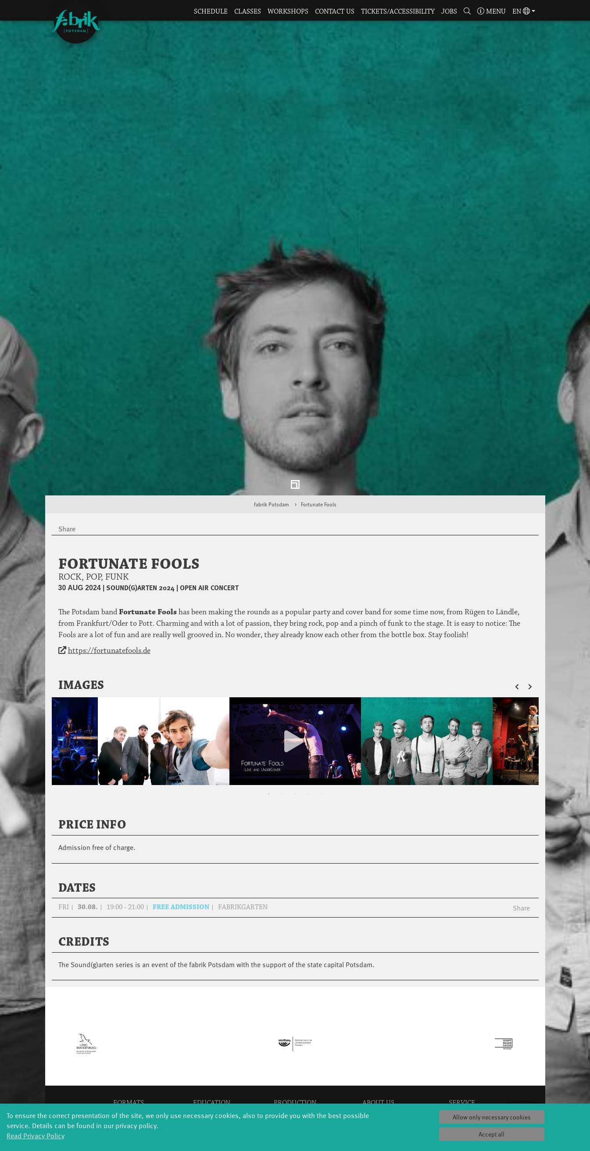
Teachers (212, 1070)
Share (521, 827)
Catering (462, 1044)
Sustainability (378, 1079)
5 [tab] (321, 714)
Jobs (449, 11)
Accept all (491, 1134)
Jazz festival (128, 1044)
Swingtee (128, 1088)
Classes (247, 11)
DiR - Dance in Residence (295, 1097)
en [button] (521, 11)
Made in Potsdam (128, 1062)
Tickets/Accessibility (398, 11)
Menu (491, 11)
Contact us (334, 11)
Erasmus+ (212, 1079)
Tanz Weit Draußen (295, 1070)
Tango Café (128, 1097)
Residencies (295, 1053)
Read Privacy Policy (35, 1135)
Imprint (462, 1088)
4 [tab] (308, 714)
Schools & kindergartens (212, 1044)
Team (378, 1070)
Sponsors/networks (378, 1062)
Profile (378, 1035)
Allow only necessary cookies (492, 1117)
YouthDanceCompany (212, 1035)
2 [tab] (282, 714)
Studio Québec (295, 1062)
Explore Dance (295, 1035)
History (378, 1044)
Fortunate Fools (318, 424)
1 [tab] (269, 714)
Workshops (288, 11)
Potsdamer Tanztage (128, 1079)
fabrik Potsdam (271, 424)
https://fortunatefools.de (109, 571)
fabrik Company (295, 1079)
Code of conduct (378, 1088)
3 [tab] (295, 714)
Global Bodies (128, 1035)
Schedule (211, 11)
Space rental (461, 1062)
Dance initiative (295, 1088)
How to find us (462, 1053)
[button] (467, 12)
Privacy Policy (461, 1079)
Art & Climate (128, 1053)
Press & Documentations (462, 1097)
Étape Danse (295, 1044)
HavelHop (128, 1070)
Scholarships (211, 1062)
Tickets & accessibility (461, 1035)
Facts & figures (378, 1053)
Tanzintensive (211, 1053)
